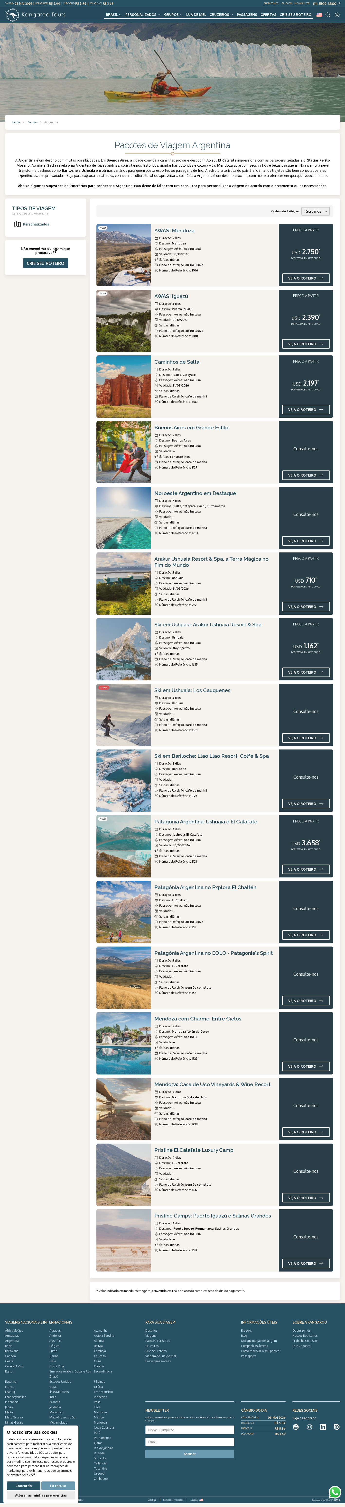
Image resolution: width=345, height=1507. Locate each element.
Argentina (12, 1344)
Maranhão (56, 1416)
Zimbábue (101, 1482)
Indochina (100, 1400)
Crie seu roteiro (295, 16)
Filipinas (99, 1385)
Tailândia (100, 1467)
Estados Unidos (60, 1385)
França (9, 1390)
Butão (53, 1354)
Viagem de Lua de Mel (160, 1360)
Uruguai (99, 1477)
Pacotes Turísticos (157, 1344)
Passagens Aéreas (158, 1365)
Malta (9, 1416)
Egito (8, 1375)
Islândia (54, 1406)
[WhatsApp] (335, 1492)
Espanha (11, 1385)
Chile (52, 1365)
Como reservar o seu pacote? (261, 1354)
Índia (52, 1400)
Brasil (112, 16)
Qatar (98, 1446)
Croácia (99, 1370)
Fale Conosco (301, 1349)
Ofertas (268, 16)
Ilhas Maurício (103, 1395)
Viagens (150, 1339)
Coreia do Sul (14, 1370)
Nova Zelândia (104, 1431)
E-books (246, 1334)
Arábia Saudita (104, 1339)
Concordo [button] (24, 1486)
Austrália (55, 1344)
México (99, 1421)
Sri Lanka (100, 1462)
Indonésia (12, 1406)
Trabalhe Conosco (304, 1344)
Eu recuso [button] (58, 1486)
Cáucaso (100, 1360)
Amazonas (12, 1339)
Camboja (100, 1354)
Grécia (98, 1390)
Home (16, 126)
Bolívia (98, 1349)
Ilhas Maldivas (59, 1395)
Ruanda (99, 1457)
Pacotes (32, 126)
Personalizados (140, 16)
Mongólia (100, 1426)
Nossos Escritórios (304, 1339)
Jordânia (55, 1411)
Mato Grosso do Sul (62, 1421)
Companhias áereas (254, 1349)
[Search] (328, 16)
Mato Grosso (14, 1421)
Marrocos (100, 1416)
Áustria (99, 1344)
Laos (97, 1411)
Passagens (247, 16)
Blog (244, 1339)
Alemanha (100, 1334)
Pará (97, 1436)
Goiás (53, 1390)
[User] (337, 16)
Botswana (12, 1354)
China (98, 1365)
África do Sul (13, 1334)
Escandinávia (103, 1375)
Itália (97, 1406)
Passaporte (248, 1360)
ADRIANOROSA (331, 1504)
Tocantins (100, 1472)
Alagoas (55, 1334)
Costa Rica (56, 1370)
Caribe (53, 1360)
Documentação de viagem (259, 1344)
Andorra (55, 1339)
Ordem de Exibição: (285, 215)
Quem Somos (271, 3)
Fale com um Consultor (295, 3)
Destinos (151, 1334)
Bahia (8, 1349)
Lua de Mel (196, 16)
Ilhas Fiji (10, 1395)
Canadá (10, 1360)
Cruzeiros (219, 16)
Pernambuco (102, 1441)
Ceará (9, 1365)
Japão (9, 1411)
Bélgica (54, 1349)
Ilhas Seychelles (15, 1400)
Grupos (171, 16)
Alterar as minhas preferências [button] (41, 1495)
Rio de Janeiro (103, 1451)
